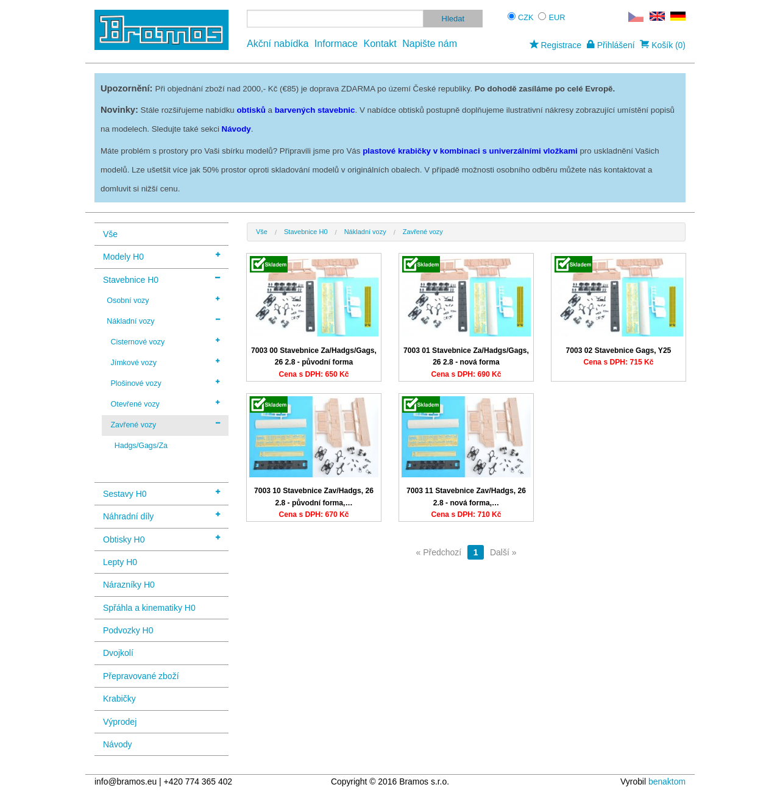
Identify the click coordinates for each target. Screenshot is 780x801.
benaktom (667, 781)
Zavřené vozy (165, 424)
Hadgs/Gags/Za (141, 445)
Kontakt (379, 43)
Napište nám (429, 43)
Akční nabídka (277, 43)
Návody (117, 744)
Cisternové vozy (165, 341)
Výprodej (119, 722)
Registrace (555, 45)
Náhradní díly (161, 515)
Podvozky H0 (128, 630)
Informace (336, 43)
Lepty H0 (120, 562)
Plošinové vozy (165, 383)
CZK (526, 17)
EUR (557, 17)
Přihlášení (611, 45)
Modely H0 (161, 256)
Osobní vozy (163, 300)
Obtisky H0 (161, 538)
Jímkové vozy (165, 362)
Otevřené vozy (165, 403)
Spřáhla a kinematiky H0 (149, 608)
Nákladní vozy (163, 321)
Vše (110, 234)
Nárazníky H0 (129, 584)
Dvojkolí (118, 653)
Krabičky (119, 698)
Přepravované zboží (141, 676)
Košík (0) (663, 45)
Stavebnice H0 (161, 279)
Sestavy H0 (161, 493)
